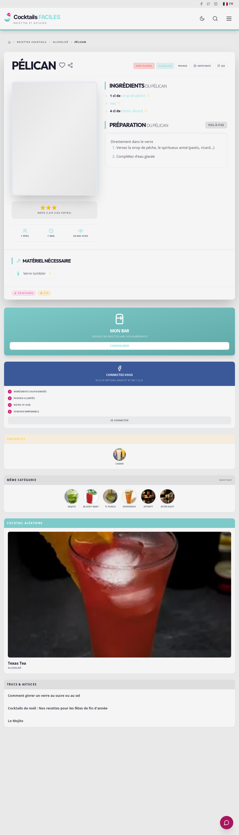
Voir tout (225, 480)
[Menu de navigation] (229, 18)
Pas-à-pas (216, 125)
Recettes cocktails (32, 42)
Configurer (119, 346)
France (182, 65)
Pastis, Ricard (132, 111)
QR (221, 65)
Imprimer (202, 65)
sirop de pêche (133, 95)
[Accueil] (9, 42)
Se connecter (119, 420)
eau (113, 103)
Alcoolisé (60, 42)
